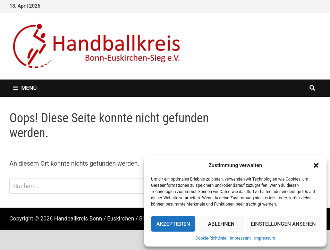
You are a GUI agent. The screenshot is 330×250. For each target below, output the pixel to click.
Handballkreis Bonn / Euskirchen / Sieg (102, 218)
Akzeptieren (173, 224)
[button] (316, 165)
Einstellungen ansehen (283, 224)
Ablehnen (221, 224)
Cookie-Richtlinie (210, 238)
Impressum (240, 238)
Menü (25, 88)
